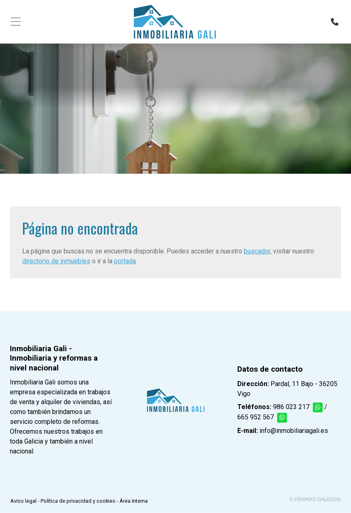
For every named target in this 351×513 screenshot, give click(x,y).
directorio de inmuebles (56, 261)
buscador (257, 251)
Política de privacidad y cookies (78, 501)
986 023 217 (291, 407)
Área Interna (133, 501)
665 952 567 (255, 417)
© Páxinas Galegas (315, 499)
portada (125, 261)
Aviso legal (23, 501)
